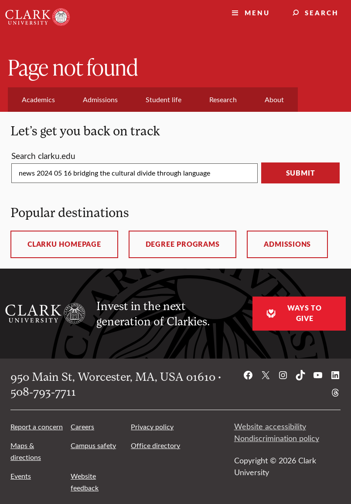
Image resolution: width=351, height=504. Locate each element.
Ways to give (293, 313)
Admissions (287, 244)
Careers (82, 426)
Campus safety (93, 445)
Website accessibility (270, 426)
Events (20, 475)
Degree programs (183, 244)
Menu (257, 12)
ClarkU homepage (64, 244)
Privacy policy (152, 426)
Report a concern (36, 426)
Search (322, 12)
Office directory (155, 445)
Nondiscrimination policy (276, 438)
